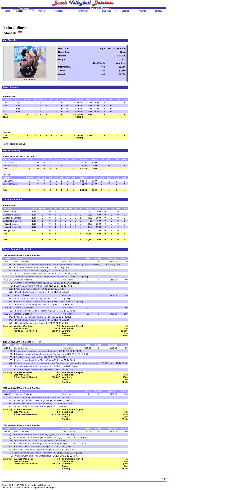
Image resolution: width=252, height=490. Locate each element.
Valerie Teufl (38, 357)
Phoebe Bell (21, 292)
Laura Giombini (22, 311)
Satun (15, 224)
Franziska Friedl (23, 301)
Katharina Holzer (41, 403)
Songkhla (16, 227)
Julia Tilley (32, 289)
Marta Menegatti (39, 311)
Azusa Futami (21, 298)
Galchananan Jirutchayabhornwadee (33, 264)
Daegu (12, 212)
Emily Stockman (38, 273)
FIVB (33, 79)
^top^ (164, 478)
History (158, 11)
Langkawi (16, 215)
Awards (142, 11)
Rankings (106, 11)
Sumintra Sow (59, 354)
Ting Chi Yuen (42, 286)
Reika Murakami (23, 323)
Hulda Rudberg (41, 434)
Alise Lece (21, 317)
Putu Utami (8, 162)
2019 (5, 105)
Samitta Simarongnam (53, 443)
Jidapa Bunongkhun (45, 450)
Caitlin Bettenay (22, 397)
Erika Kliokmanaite (43, 453)
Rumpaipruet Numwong (54, 276)
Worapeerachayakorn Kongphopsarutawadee (74, 264)
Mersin (15, 230)
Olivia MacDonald (38, 446)
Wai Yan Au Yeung (24, 286)
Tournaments (82, 11)
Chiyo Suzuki (38, 323)
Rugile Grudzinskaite (47, 437)
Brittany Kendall (22, 440)
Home (7, 11)
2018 (5, 102)
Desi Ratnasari (10, 165)
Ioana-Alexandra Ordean (27, 360)
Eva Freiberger (23, 357)
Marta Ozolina (37, 283)
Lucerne (18, 221)
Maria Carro (21, 270)
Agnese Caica (21, 283)
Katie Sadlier (22, 446)
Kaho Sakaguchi (40, 366)
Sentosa (17, 218)
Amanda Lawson (24, 267)
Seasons (59, 11)
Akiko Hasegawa (38, 298)
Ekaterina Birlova (23, 304)
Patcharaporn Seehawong (28, 443)
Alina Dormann (22, 406)
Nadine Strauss (40, 301)
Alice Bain (20, 289)
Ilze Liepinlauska (35, 317)
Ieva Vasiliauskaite (24, 453)
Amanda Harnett (39, 406)
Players (41, 11)
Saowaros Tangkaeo (47, 351)
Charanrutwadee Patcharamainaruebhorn (35, 363)
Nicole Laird (37, 440)
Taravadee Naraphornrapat (28, 276)
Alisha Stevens (39, 397)
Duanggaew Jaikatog (26, 351)
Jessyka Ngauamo (37, 292)
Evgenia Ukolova (41, 304)
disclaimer (18, 487)
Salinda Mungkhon (25, 450)
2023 (5, 111)
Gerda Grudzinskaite (26, 437)
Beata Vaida (47, 360)
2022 (5, 108)
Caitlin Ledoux (22, 273)
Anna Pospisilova (43, 456)
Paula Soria (34, 270)
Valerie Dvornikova (24, 456)
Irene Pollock (40, 267)
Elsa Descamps (23, 400)
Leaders (125, 11)
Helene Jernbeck (24, 434)
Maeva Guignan (40, 400)
